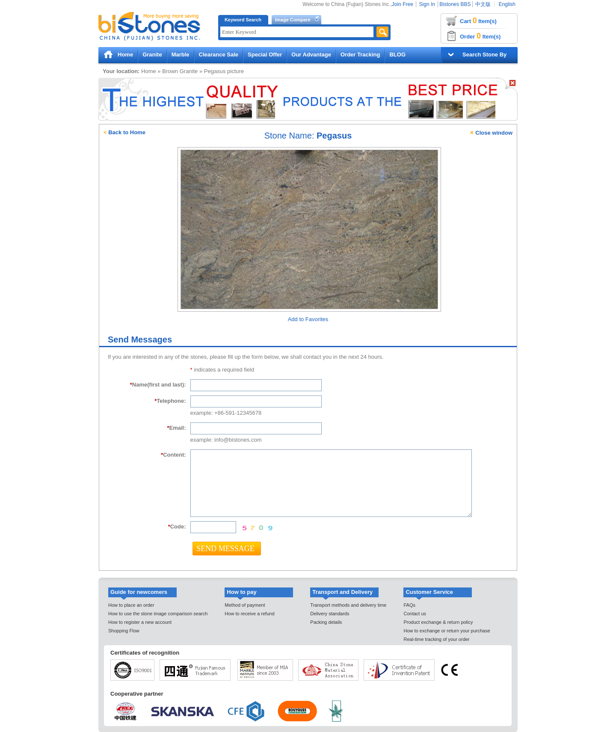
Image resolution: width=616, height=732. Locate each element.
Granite (152, 54)
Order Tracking (360, 54)
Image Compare (293, 19)
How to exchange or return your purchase (446, 630)
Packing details (326, 622)
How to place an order (131, 605)
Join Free (402, 4)
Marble (181, 54)
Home (125, 54)
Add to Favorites (308, 319)
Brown (170, 71)
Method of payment (245, 605)
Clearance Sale (219, 54)
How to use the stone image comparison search (157, 613)
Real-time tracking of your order (436, 639)
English (507, 4)
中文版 (483, 4)
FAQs (409, 605)
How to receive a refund (249, 613)
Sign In (427, 4)
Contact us (414, 613)
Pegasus (215, 71)
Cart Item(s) (478, 20)
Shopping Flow (123, 630)
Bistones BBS (455, 4)
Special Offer (265, 54)
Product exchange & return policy (438, 622)
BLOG (397, 54)
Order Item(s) (480, 36)
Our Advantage (311, 54)
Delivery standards (329, 613)
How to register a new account (140, 622)
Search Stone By (484, 54)
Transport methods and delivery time (348, 605)
